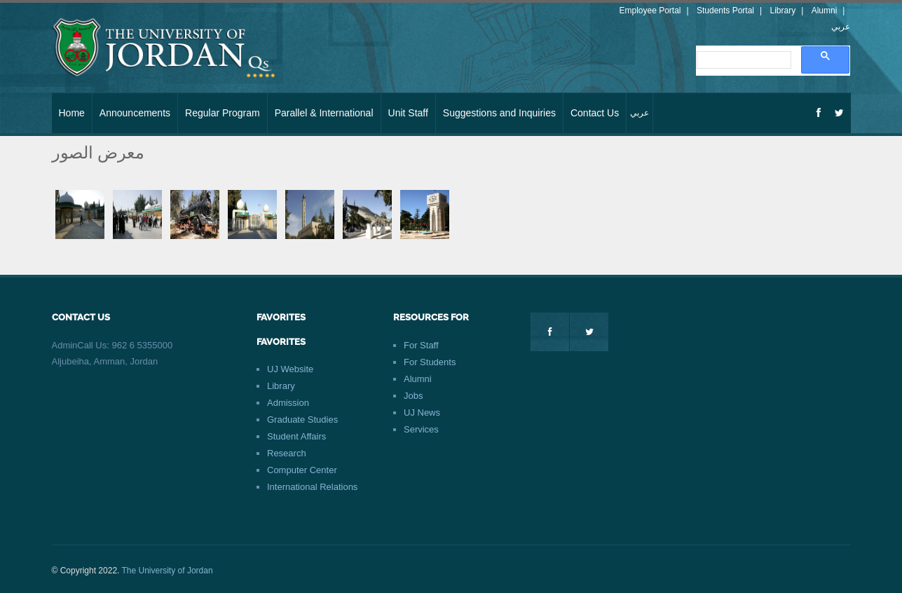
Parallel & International (324, 112)
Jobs (413, 395)
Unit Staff (408, 112)
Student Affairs (296, 436)
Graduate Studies (302, 419)
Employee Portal (650, 10)
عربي (840, 27)
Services (421, 429)
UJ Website (290, 369)
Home (72, 112)
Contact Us (594, 112)
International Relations (312, 487)
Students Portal (725, 10)
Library (783, 10)
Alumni (825, 10)
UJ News (422, 412)
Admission (288, 402)
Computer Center (302, 470)
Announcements (135, 112)
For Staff (421, 345)
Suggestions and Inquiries (499, 112)
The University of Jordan (167, 570)
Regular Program (222, 112)
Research (286, 453)
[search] (742, 60)
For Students (430, 362)
